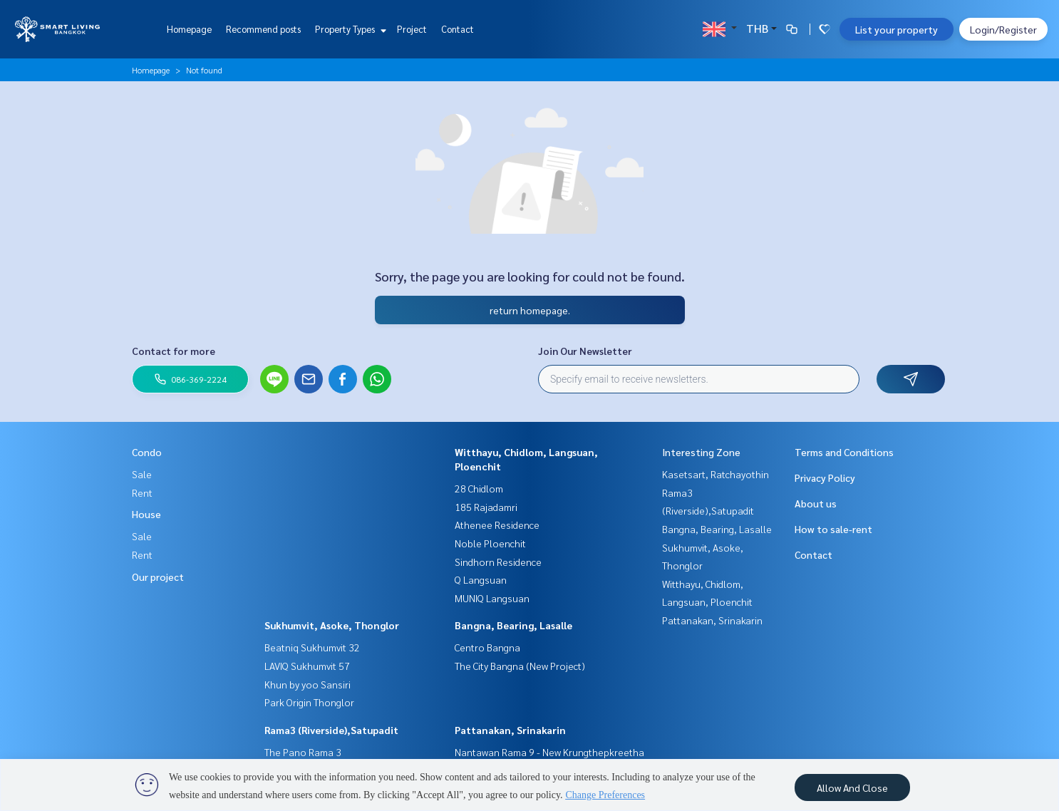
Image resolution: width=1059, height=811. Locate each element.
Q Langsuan (481, 579)
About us (816, 503)
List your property (896, 29)
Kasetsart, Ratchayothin (715, 474)
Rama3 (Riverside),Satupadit (331, 729)
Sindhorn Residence (498, 561)
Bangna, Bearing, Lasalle (513, 625)
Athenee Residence (497, 524)
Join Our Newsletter (585, 350)
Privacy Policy (825, 477)
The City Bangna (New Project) (520, 665)
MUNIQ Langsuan (492, 598)
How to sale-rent (833, 528)
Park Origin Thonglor (309, 702)
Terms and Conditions (844, 451)
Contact (457, 29)
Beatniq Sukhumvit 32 (312, 647)
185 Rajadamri (486, 506)
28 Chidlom (479, 488)
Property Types (349, 29)
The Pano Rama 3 (302, 751)
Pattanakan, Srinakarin (510, 729)
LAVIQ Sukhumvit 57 (307, 665)
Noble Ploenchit (490, 543)
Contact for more (173, 350)
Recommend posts (263, 29)
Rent (142, 492)
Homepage (189, 29)
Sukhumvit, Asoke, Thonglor (331, 625)
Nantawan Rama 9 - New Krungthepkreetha (549, 751)
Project (412, 29)
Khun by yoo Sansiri (307, 684)
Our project (158, 576)
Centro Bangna (487, 647)
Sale (142, 474)
